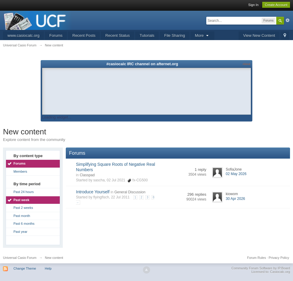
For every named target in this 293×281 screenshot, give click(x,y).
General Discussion (129, 192)
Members (20, 171)
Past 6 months (23, 223)
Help (48, 268)
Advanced (287, 20)
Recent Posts (83, 35)
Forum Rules (256, 257)
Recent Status (117, 35)
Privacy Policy (279, 257)
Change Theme (24, 268)
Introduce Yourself (92, 191)
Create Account (276, 5)
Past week (21, 200)
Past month (21, 216)
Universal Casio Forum (19, 257)
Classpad (87, 175)
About (246, 64)
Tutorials (147, 35)
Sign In (253, 5)
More (202, 35)
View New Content (259, 35)
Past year (20, 231)
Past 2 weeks (23, 207)
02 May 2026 (236, 174)
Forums (55, 35)
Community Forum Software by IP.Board (260, 268)
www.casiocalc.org (23, 35)
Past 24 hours (23, 192)
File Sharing (174, 35)
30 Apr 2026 (235, 199)
